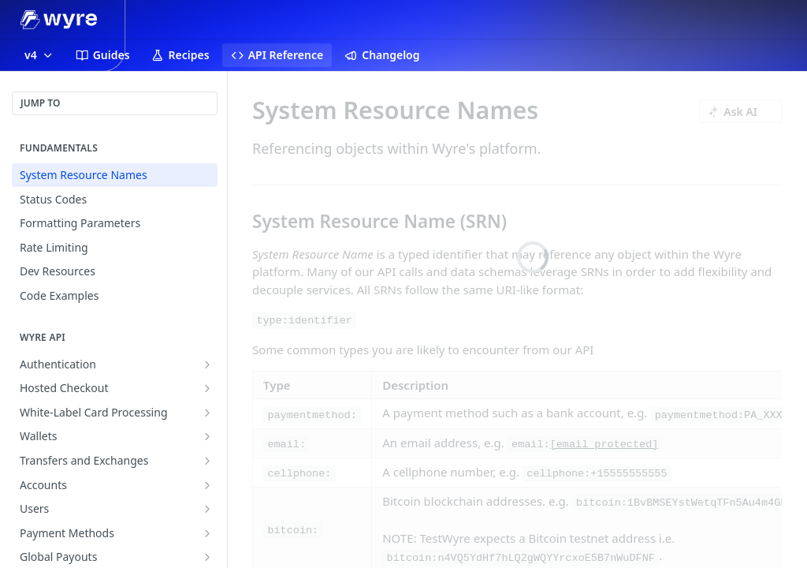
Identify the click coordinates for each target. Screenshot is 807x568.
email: (286, 444)
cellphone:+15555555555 (596, 474)
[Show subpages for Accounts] (207, 485)
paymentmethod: (311, 414)
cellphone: (299, 474)
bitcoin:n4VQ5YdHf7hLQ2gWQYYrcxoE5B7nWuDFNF (521, 557)
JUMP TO (40, 103)
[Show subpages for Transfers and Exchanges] (207, 460)
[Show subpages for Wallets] (207, 436)
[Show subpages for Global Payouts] (207, 557)
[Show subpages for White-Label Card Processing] (207, 412)
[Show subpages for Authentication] (207, 364)
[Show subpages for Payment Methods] (207, 533)
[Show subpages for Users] (207, 509)
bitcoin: (292, 530)
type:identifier (304, 321)
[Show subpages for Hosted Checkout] (207, 388)
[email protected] (604, 444)
